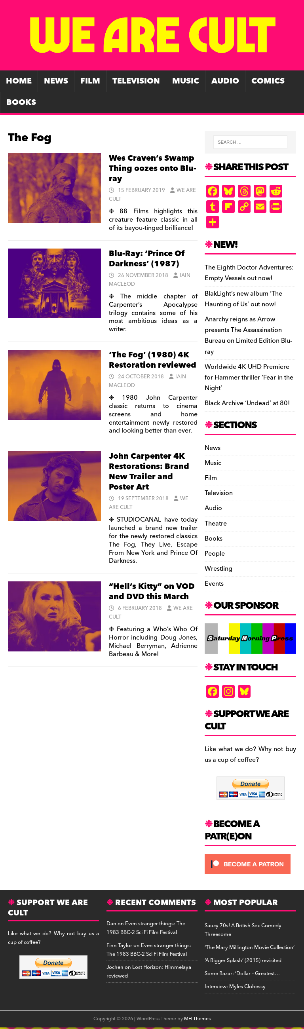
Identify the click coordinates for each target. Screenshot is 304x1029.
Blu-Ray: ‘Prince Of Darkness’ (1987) (146, 259)
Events (214, 583)
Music (185, 81)
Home (19, 81)
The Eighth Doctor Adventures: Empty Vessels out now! (249, 273)
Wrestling (218, 568)
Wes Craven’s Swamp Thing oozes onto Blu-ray (152, 169)
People (215, 553)
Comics (268, 81)
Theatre (216, 523)
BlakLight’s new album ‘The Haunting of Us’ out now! (243, 299)
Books (21, 102)
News (56, 81)
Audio (225, 81)
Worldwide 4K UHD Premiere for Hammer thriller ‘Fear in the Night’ (249, 377)
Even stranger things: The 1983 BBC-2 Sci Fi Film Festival (145, 928)
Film (90, 81)
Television (136, 81)
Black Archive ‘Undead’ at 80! (247, 403)
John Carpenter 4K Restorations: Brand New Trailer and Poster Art (149, 472)
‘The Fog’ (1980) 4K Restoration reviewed (152, 360)
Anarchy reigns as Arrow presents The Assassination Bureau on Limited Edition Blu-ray (248, 335)
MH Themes (197, 1019)
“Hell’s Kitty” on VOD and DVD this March (152, 592)
